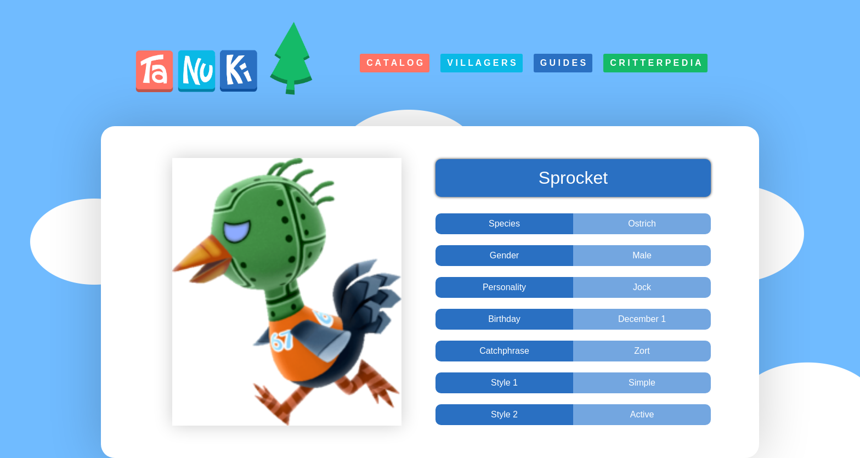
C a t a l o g (394, 62)
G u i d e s (563, 62)
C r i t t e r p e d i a (655, 62)
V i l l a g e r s (481, 62)
